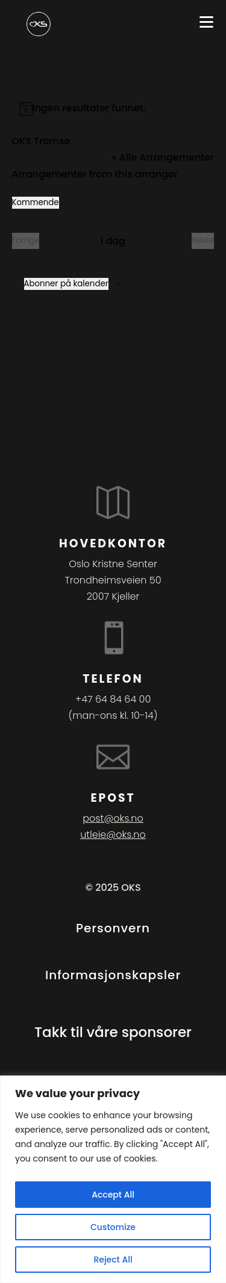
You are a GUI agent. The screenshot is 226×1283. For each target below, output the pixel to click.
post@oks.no (113, 818)
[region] (113, 1179)
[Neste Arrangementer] (203, 241)
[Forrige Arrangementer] (26, 241)
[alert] (113, 108)
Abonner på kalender (66, 283)
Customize (113, 1227)
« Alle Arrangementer (163, 157)
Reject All (112, 1260)
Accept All (113, 1195)
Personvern (113, 928)
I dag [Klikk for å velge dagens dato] (113, 241)
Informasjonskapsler (113, 975)
